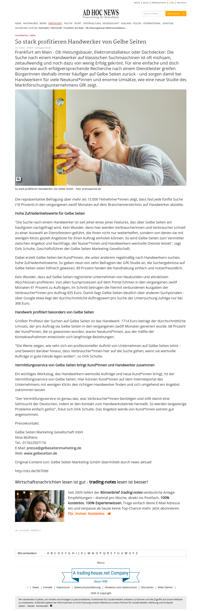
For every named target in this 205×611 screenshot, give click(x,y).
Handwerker (21, 35)
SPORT (77, 23)
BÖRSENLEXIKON (159, 3)
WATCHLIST (181, 3)
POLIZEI (137, 23)
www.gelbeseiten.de (40, 453)
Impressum (63, 587)
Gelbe (33, 35)
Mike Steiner (165, 587)
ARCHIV (137, 3)
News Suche (173, 13)
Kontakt (47, 587)
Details (30, 605)
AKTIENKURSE (30, 23)
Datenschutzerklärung (87, 587)
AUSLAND (126, 23)
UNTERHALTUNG (92, 23)
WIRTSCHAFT (55, 23)
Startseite (44, 27)
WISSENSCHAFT (111, 23)
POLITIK (68, 23)
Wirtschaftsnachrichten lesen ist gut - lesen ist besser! (81, 482)
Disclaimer (147, 587)
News (36, 587)
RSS (171, 3)
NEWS (18, 23)
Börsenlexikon (27, 553)
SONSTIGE (168, 23)
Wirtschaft (56, 27)
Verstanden (42, 605)
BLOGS (146, 3)
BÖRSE (43, 23)
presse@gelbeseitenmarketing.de (54, 448)
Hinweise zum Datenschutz (121, 587)
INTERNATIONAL (152, 23)
